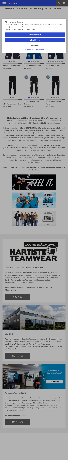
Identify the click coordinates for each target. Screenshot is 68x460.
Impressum (40, 49)
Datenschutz (28, 49)
